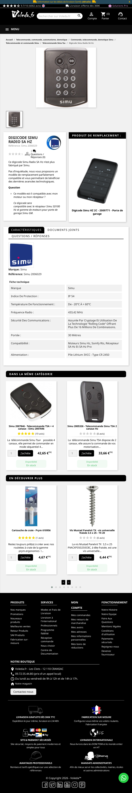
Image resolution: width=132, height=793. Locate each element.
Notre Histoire (109, 609)
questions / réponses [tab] (31, 236)
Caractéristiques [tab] (26, 230)
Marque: (14, 269)
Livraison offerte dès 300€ (83, 6)
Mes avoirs (77, 627)
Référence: (15, 274)
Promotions (16, 614)
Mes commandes (80, 615)
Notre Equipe (108, 614)
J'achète (26, 453)
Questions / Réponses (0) (38, 154)
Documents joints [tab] (63, 230)
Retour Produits (19, 630)
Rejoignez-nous (110, 646)
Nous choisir (48, 645)
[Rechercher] (59, 16)
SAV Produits (17, 635)
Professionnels (49, 625)
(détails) (86, 1)
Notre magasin (21, 683)
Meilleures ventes (20, 626)
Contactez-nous (23, 692)
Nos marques (18, 609)
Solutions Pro (118, 6)
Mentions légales (111, 626)
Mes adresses (79, 631)
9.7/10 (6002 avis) (24, 5)
